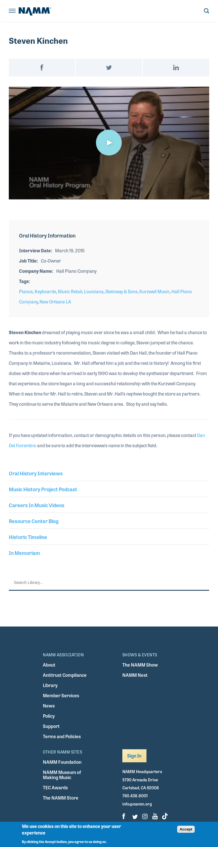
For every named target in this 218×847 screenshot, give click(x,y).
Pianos (26, 291)
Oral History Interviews (36, 473)
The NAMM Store (60, 797)
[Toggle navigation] (12, 11)
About (49, 664)
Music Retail (70, 291)
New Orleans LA (55, 301)
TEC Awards (55, 787)
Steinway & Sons (121, 291)
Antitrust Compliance (65, 675)
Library (50, 685)
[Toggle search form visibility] (206, 11)
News (49, 705)
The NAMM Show (140, 664)
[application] (109, 143)
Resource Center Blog (33, 521)
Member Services (61, 695)
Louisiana (94, 291)
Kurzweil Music (154, 291)
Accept (186, 829)
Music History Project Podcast (43, 489)
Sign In (134, 755)
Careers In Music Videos (36, 505)
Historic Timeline (28, 536)
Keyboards (45, 291)
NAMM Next (135, 675)
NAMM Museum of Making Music (62, 775)
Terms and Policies (62, 736)
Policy (49, 716)
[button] (109, 142)
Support (51, 726)
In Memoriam (24, 552)
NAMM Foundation (62, 762)
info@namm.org (137, 804)
